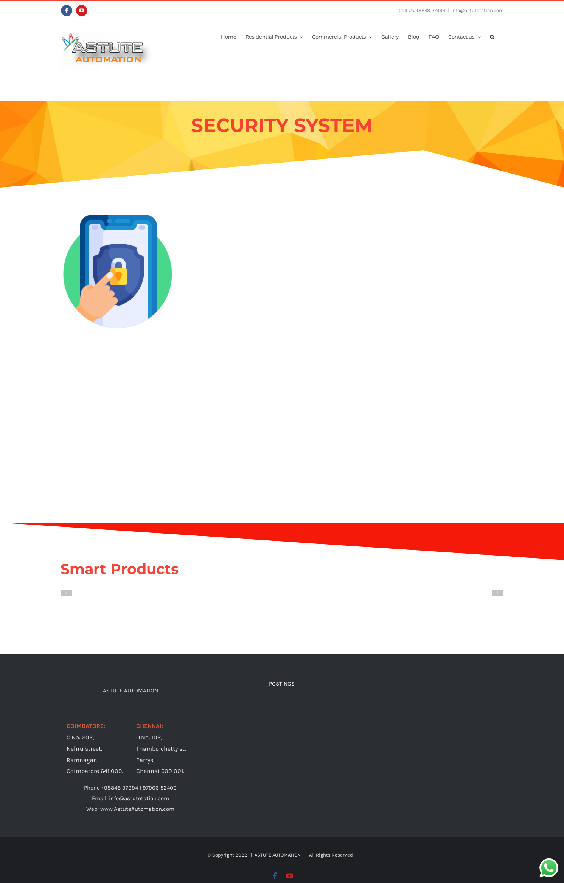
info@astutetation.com (477, 10)
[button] (492, 36)
